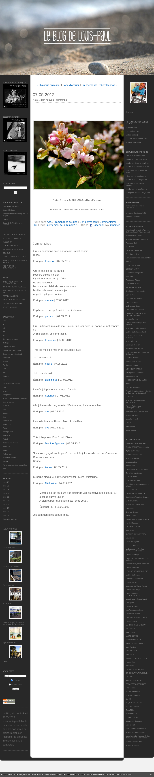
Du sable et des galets (134, 273)
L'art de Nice (130, 295)
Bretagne (6, 343)
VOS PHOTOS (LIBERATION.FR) (10, 267)
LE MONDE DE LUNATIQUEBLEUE (133, 594)
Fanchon (50, 261)
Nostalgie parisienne (133, 142)
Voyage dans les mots (134, 741)
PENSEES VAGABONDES (136, 684)
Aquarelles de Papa (10, 643)
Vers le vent (130, 725)
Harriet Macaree (132, 523)
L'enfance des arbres (134, 298)
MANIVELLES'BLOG (134, 640)
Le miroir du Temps (133, 590)
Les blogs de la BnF (133, 345)
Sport (5, 450)
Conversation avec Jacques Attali (138, 258)
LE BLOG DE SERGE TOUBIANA (134, 336)
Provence (6, 446)
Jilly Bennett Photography (135, 291)
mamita (49, 300)
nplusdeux (130, 666)
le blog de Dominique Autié (136, 213)
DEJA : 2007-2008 (133, 265)
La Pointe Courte (9, 547)
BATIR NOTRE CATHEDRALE (14, 287)
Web (4, 469)
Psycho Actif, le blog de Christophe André (134, 407)
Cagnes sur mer (9, 346)
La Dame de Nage (133, 306)
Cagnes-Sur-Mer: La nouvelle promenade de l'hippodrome (14, 623)
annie (128, 163)
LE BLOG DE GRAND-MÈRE (137, 571)
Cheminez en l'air (132, 254)
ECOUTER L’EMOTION (135, 504)
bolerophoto (130, 466)
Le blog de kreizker (133, 575)
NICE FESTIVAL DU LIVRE (136, 380)
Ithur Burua (130, 530)
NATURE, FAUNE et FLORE (136, 658)
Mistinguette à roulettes (134, 373)
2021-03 (6, 504)
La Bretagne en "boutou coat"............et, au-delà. (135, 550)
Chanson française (133, 480)
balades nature (131, 462)
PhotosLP (6, 219)
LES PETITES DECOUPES (136, 617)
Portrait (5, 439)
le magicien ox (131, 341)
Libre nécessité (131, 621)
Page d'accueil (71, 85)
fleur (62, 225)
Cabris (5, 661)
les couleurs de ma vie (134, 348)
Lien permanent (88, 221)
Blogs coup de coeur (10, 339)
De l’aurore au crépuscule (135, 493)
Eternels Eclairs (132, 512)
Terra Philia (130, 710)
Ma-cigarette (130, 632)
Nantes (5, 413)
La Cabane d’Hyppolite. (11, 566)
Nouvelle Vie (7, 421)
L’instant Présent (9, 210)
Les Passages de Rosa (134, 610)
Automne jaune (131, 127)
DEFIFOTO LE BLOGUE (12, 238)
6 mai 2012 (72, 225)
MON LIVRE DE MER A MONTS (15, 398)
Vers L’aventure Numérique (136, 728)
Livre (4, 387)
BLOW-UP (130, 247)
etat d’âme (130, 508)
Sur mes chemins (132, 706)
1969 (4, 321)
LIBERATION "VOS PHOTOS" (14, 257)
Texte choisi (7, 454)
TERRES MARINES (10, 296)
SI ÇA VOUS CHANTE (134, 703)
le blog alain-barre (132, 319)
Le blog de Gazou (132, 567)
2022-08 (6, 489)
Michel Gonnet (131, 651)
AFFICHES (7, 604)
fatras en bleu (131, 516)
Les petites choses (133, 614)
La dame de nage (132, 554)
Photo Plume (131, 688)
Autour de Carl (131, 243)
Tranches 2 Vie (131, 714)
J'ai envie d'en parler (133, 287)
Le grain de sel (131, 582)
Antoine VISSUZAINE (134, 236)
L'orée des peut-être (133, 545)
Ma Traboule (130, 628)
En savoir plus (125, 774)
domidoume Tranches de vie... (137, 497)
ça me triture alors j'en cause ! (137, 469)
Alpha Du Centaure (133, 451)
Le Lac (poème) (132, 135)
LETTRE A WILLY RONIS (12, 303)
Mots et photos (8, 402)
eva (127, 156)
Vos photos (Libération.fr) (135, 732)
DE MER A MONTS (10, 307)
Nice (4, 417)
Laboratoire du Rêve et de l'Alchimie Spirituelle (135, 314)
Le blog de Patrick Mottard (136, 332)
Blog (4, 335)
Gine (128, 176)
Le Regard (130, 603)
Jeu (4, 380)
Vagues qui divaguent (134, 721)
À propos (129, 112)
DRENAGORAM (132, 501)
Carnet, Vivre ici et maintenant (14, 350)
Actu (4, 324)
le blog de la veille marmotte (136, 328)
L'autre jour (130, 538)
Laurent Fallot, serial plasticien (137, 564)
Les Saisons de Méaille (11, 383)
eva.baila (129, 276)
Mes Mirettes (131, 647)
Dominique (51, 379)
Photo (5, 428)
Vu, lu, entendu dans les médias (15, 465)
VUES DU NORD (132, 745)
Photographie (8, 432)
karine (48, 467)
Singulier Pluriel (132, 419)
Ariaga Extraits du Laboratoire (137, 239)
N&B (4, 409)
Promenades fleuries (10, 443)
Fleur (4, 372)
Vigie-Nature (130, 426)
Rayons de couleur (133, 695)
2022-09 (6, 486)
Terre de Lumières (133, 217)
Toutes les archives (10, 519)
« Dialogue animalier (48, 85)
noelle (128, 159)
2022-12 (6, 482)
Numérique (7, 424)
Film (4, 369)
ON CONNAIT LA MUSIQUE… (137, 673)
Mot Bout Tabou (132, 376)
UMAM (128, 423)
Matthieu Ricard (132, 365)
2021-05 (6, 501)
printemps (53, 225)
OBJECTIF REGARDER (135, 669)
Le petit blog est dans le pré (136, 599)
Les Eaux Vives (132, 606)
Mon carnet (130, 654)
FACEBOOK (7, 242)
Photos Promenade (133, 691)
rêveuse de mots (132, 415)
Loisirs (5, 391)
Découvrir (6, 358)
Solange (50, 395)
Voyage (5, 461)
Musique (6, 406)
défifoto (5, 361)
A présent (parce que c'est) (136, 443)
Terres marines (8, 585)
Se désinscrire (15, 685)
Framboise (130, 183)
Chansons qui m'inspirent (12, 354)
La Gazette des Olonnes (135, 310)
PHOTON (129, 397)
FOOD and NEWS (133, 284)
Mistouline (51, 483)
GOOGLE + (7, 253)
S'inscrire (15, 680)
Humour (6, 376)
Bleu (4, 332)
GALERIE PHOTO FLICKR (13, 249)
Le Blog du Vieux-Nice (134, 579)
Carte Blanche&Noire (11, 206)
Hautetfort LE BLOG (133, 527)
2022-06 (6, 497)
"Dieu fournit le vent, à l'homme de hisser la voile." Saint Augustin (138, 231)
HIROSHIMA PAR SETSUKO (14, 300)
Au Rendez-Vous (132, 458)
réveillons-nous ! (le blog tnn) (137, 411)
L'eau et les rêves (132, 131)
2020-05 (6, 515)
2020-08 (6, 512)
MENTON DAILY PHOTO (135, 643)
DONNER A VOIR (132, 269)
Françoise (130, 170)
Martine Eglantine (55, 443)
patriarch (50, 316)
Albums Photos (10, 529)
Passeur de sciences (134, 680)
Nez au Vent (130, 662)
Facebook (97, 225)
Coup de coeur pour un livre (136, 138)
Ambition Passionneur (134, 454)
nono (128, 384)
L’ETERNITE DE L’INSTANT (136, 625)
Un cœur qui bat (132, 717)
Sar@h (128, 699)
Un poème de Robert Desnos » (99, 85)
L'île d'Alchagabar (132, 541)
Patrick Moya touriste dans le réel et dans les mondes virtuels (138, 392)
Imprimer (113, 225)
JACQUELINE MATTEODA (136, 534)
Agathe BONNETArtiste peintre (137, 447)
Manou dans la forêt (133, 361)
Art (4, 328)
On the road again (132, 387)
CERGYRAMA (131, 477)
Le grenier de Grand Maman (136, 586)
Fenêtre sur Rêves (133, 280)
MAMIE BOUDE (132, 636)
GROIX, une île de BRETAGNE (138, 519)
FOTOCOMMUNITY (10, 246)
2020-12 (6, 508)
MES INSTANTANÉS (134, 369)
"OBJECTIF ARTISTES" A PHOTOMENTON (12, 282)
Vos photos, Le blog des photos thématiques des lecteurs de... (138, 737)
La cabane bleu (131, 302)
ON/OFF (129, 677)
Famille (5, 365)
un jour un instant (9, 458)
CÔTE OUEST (131, 490)
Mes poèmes (7, 395)
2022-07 (6, 493)
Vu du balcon (131, 430)
